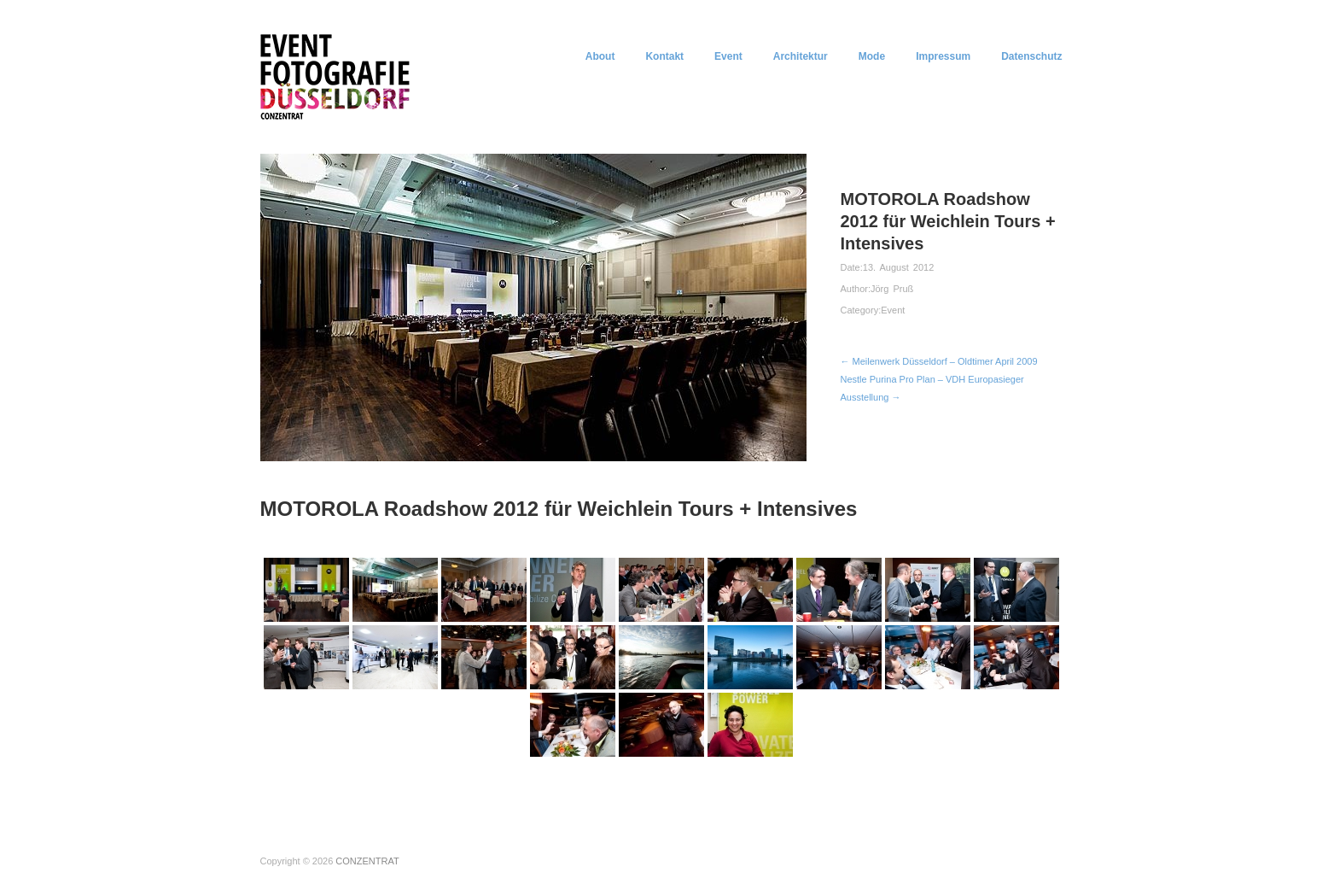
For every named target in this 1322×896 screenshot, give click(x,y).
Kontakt (664, 56)
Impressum (943, 56)
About (600, 56)
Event (728, 56)
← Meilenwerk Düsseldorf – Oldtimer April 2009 (939, 361)
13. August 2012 (899, 267)
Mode (872, 56)
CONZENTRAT (367, 861)
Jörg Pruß (892, 289)
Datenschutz (1031, 56)
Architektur (800, 56)
